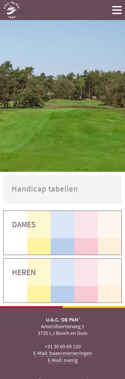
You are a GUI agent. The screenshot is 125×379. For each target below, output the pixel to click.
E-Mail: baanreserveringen (62, 353)
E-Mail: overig (63, 360)
